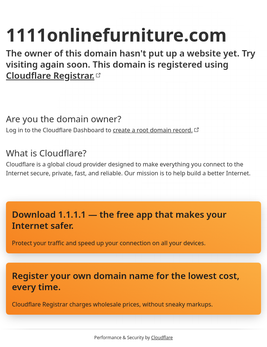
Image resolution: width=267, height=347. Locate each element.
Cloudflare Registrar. (53, 75)
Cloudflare (162, 337)
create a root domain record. (156, 130)
